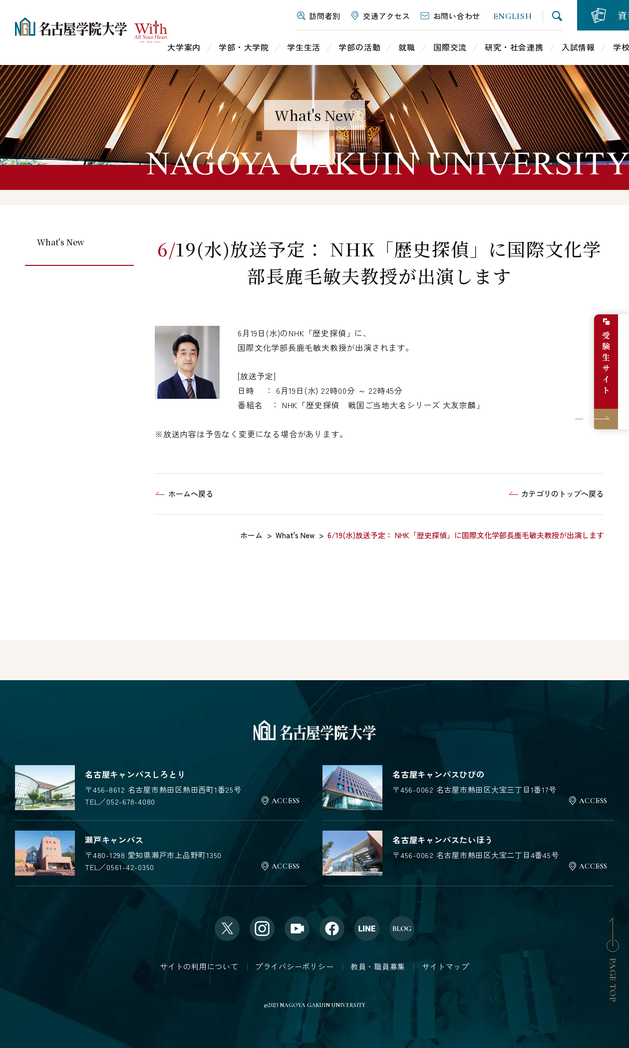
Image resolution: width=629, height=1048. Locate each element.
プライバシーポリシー (294, 966)
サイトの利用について (199, 966)
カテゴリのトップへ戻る (562, 493)
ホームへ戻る (190, 493)
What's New (60, 242)
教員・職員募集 (377, 966)
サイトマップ (445, 966)
